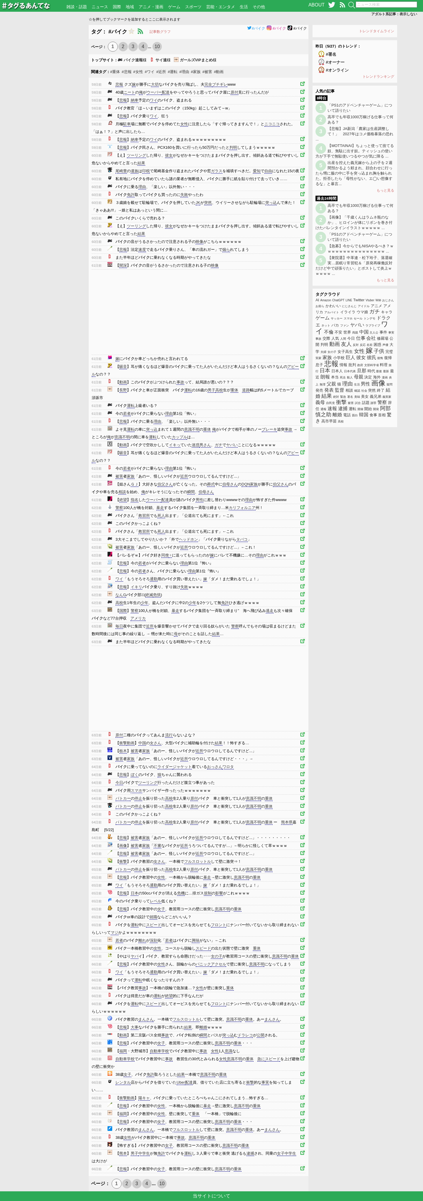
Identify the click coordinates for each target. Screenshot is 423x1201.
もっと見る (385, 190)
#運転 (172, 72)
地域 (130, 6)
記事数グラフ (160, 32)
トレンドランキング (378, 77)
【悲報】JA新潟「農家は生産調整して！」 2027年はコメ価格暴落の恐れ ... (354, 133)
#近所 (161, 72)
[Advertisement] (44, 113)
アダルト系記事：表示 (394, 14)
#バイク (256, 28)
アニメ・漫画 (151, 6)
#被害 (207, 72)
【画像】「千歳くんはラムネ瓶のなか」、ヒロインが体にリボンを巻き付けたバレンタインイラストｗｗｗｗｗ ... (353, 222)
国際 (117, 6)
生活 (244, 6)
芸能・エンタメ (220, 6)
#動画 (219, 72)
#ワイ (150, 72)
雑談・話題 (76, 6)
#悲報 (126, 72)
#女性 (138, 72)
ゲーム (174, 6)
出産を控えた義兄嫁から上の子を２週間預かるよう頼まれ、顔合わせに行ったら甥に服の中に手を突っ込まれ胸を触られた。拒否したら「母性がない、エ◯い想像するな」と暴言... (353, 173)
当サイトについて (211, 1195)
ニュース (100, 6)
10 (157, 46)
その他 (259, 6)
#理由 (184, 72)
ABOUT (316, 4)
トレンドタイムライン (376, 31)
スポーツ (193, 6)
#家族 (196, 72)
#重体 (115, 72)
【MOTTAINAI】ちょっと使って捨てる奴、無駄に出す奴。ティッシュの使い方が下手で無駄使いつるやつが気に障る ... (354, 150)
